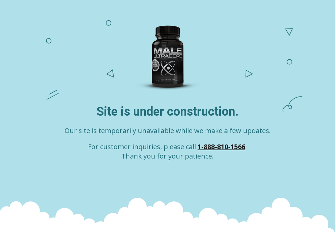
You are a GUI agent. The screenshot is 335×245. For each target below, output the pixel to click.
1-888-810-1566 (221, 146)
